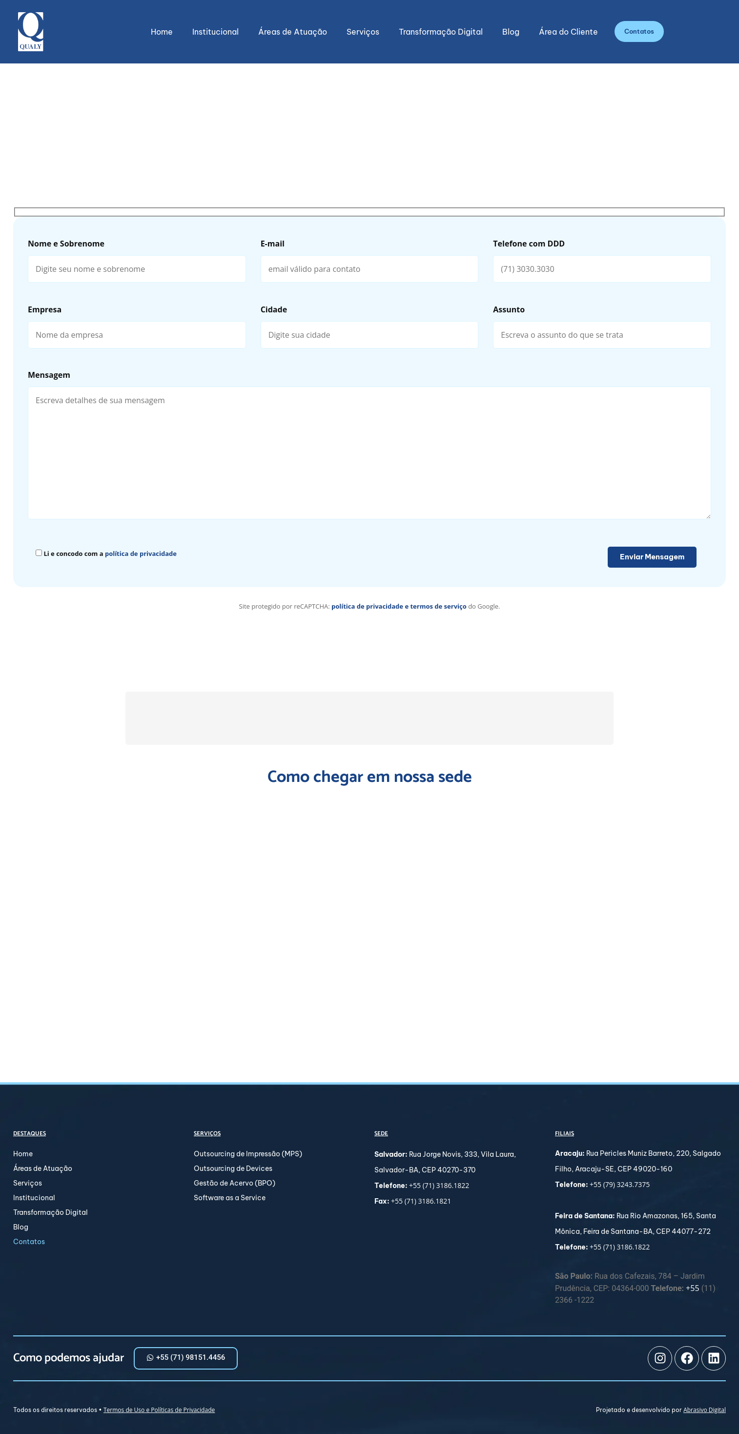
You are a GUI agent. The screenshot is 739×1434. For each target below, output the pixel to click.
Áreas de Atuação (292, 32)
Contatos (29, 1241)
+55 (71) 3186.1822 (439, 1185)
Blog (510, 32)
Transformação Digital (441, 32)
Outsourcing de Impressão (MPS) (248, 1153)
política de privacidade (141, 553)
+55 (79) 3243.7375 (620, 1184)
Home (162, 32)
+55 (693, 1288)
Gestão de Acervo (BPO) (234, 1183)
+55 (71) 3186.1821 (421, 1201)
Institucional (215, 32)
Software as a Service (230, 1197)
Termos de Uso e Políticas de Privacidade (159, 1410)
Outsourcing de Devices (233, 1168)
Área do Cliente (568, 32)
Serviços (363, 32)
